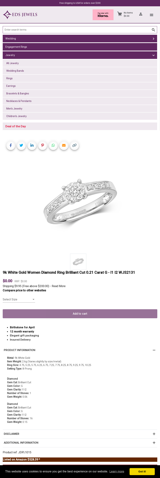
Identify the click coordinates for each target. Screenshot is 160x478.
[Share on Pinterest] (42, 145)
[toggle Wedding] (153, 38)
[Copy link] (74, 145)
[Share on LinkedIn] (32, 145)
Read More (59, 286)
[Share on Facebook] (10, 145)
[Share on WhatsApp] (53, 145)
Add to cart (80, 313)
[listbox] (19, 299)
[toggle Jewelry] (153, 55)
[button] (80, 350)
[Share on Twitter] (21, 145)
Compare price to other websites (24, 290)
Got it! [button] (142, 471)
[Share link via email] (63, 145)
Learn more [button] (116, 471)
